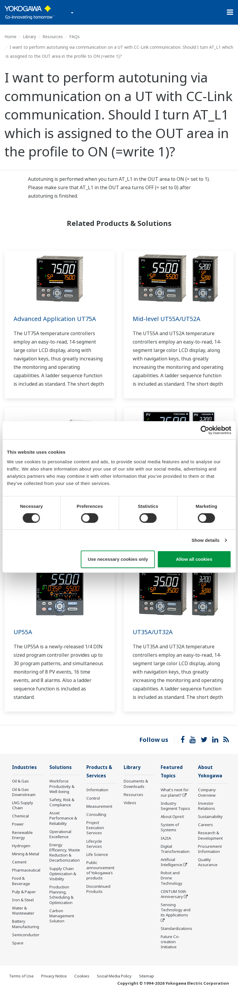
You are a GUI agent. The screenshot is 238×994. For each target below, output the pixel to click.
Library (29, 36)
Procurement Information (210, 849)
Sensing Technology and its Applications (175, 910)
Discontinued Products (98, 889)
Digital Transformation (175, 849)
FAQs (74, 36)
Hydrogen (21, 845)
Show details (206, 540)
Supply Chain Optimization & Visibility (62, 873)
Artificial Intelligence (171, 862)
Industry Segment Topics (175, 806)
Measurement (99, 806)
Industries (24, 767)
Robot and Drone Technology (171, 878)
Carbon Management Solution (61, 916)
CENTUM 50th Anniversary (173, 894)
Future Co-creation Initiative (170, 941)
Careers (205, 824)
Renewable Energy (22, 835)
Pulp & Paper (24, 891)
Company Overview (207, 792)
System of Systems (170, 827)
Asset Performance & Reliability (63, 818)
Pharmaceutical (26, 870)
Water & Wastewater (23, 910)
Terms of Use (21, 976)
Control (93, 798)
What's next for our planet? (175, 792)
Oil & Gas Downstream (24, 792)
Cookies (81, 976)
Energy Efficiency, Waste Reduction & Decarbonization (64, 852)
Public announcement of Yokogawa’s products (100, 870)
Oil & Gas (20, 781)
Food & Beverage (21, 880)
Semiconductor (25, 934)
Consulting (96, 814)
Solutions (60, 767)
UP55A (23, 632)
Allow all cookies (194, 559)
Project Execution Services (95, 827)
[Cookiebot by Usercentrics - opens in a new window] (204, 430)
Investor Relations (206, 806)
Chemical (20, 816)
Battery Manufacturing (25, 923)
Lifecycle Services (94, 843)
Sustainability (210, 816)
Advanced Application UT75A (55, 319)
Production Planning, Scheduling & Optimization (61, 894)
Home (11, 36)
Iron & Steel (23, 900)
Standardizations (176, 928)
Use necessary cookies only (118, 559)
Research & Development (210, 835)
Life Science (97, 854)
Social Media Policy (114, 976)
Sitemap (146, 976)
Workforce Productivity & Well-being (61, 786)
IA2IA (166, 838)
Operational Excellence (60, 834)
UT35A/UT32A (153, 632)
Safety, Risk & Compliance (61, 802)
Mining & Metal (25, 854)
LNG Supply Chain (22, 805)
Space (17, 943)
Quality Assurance (208, 862)
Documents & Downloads (136, 783)
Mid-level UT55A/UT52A (166, 319)
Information (97, 789)
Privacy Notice (54, 976)
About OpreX (172, 816)
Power (18, 824)
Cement (19, 862)
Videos (130, 802)
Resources (52, 36)
